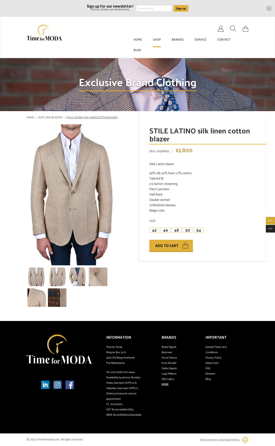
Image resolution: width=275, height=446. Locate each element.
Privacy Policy (213, 357)
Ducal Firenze (169, 357)
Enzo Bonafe (169, 362)
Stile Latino (168, 378)
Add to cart (166, 245)
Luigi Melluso (169, 373)
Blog (137, 50)
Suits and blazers (50, 117)
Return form (212, 362)
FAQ (207, 368)
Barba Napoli (169, 346)
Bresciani (167, 352)
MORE (165, 384)
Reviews (210, 373)
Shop (157, 39)
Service (200, 39)
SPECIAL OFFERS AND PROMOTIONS (110, 7)
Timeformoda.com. (49, 439)
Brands (178, 39)
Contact (224, 39)
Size (153, 220)
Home (138, 39)
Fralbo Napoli (169, 368)
